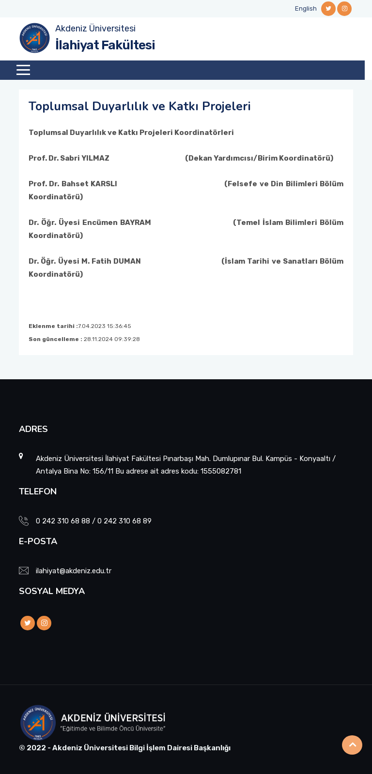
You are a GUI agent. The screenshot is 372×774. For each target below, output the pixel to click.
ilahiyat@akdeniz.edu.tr (73, 570)
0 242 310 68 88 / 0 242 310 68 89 (94, 521)
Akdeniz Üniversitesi (95, 28)
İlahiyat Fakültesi (105, 45)
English (306, 8)
